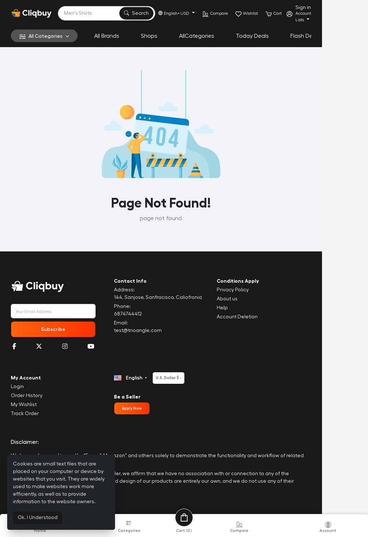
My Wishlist (24, 404)
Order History (26, 395)
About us (258, 298)
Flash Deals (305, 36)
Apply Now (147, 408)
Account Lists (347, 16)
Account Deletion (268, 316)
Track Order (25, 413)
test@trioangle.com (153, 330)
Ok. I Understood (38, 517)
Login (17, 386)
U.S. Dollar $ (182, 378)
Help (253, 307)
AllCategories (196, 36)
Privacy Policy (264, 289)
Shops (149, 36)
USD (230, 13)
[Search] (129, 13)
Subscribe (60, 329)
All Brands (106, 36)
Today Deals (252, 36)
